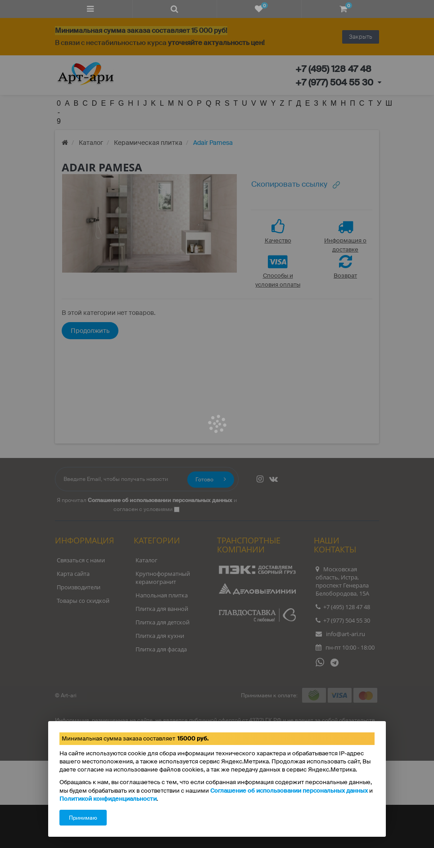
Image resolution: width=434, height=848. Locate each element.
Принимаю (83, 817)
